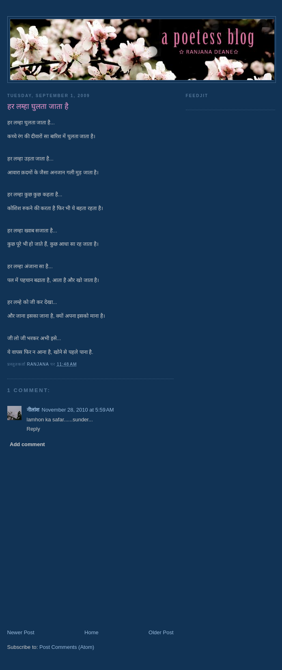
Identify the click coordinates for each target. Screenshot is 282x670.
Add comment (27, 444)
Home (91, 632)
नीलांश (33, 410)
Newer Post (20, 632)
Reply (33, 429)
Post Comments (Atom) (66, 647)
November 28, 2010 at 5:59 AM (78, 410)
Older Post (161, 632)
